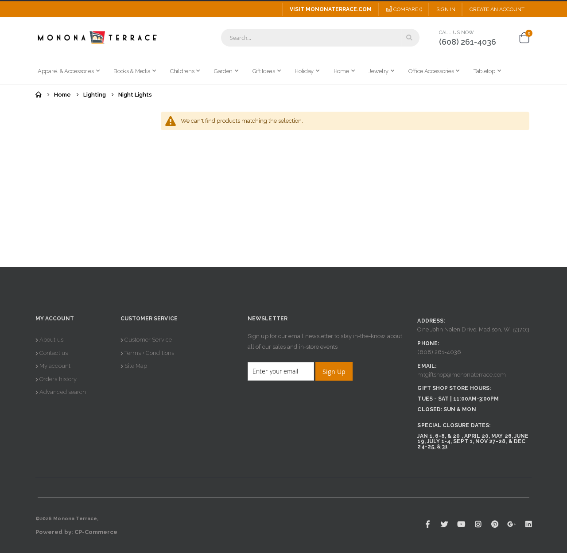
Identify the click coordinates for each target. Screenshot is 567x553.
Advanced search (62, 392)
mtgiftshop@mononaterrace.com (461, 374)
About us (51, 339)
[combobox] (320, 37)
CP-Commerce (96, 532)
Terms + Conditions (149, 353)
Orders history (58, 379)
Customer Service (148, 339)
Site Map (136, 365)
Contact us (53, 353)
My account (54, 365)
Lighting (94, 94)
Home (38, 95)
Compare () (404, 9)
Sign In (445, 9)
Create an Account (497, 9)
